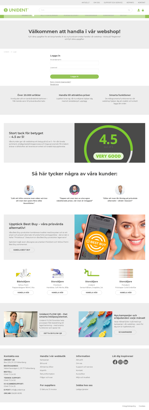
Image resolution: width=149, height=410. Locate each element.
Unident (6, 52)
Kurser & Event (71, 18)
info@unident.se (18, 390)
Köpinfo (130, 3)
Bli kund (43, 363)
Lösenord (53, 68)
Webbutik (28, 17)
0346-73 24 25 (10, 386)
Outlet (123, 18)
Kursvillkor (80, 374)
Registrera (54, 84)
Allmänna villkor (46, 367)
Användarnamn (55, 60)
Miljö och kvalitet (83, 377)
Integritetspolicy (129, 406)
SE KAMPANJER (125, 332)
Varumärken (91, 18)
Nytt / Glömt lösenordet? (60, 82)
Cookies (142, 406)
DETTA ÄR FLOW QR (53, 333)
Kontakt (141, 3)
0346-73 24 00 (10, 374)
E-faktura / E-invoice (48, 389)
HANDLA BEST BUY (21, 250)
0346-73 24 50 (10, 380)
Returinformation (47, 374)
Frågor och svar (46, 377)
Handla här (23, 293)
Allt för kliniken (49, 18)
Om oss (97, 3)
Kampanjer (108, 18)
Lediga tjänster (82, 389)
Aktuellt (85, 3)
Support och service (113, 3)
